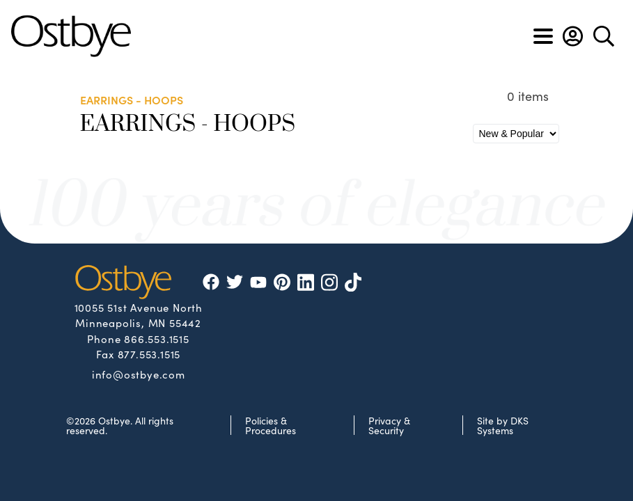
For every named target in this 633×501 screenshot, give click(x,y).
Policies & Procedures (270, 425)
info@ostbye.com (138, 374)
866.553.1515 (156, 338)
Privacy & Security (389, 425)
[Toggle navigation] (543, 36)
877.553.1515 (149, 354)
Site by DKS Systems (503, 425)
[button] (573, 36)
